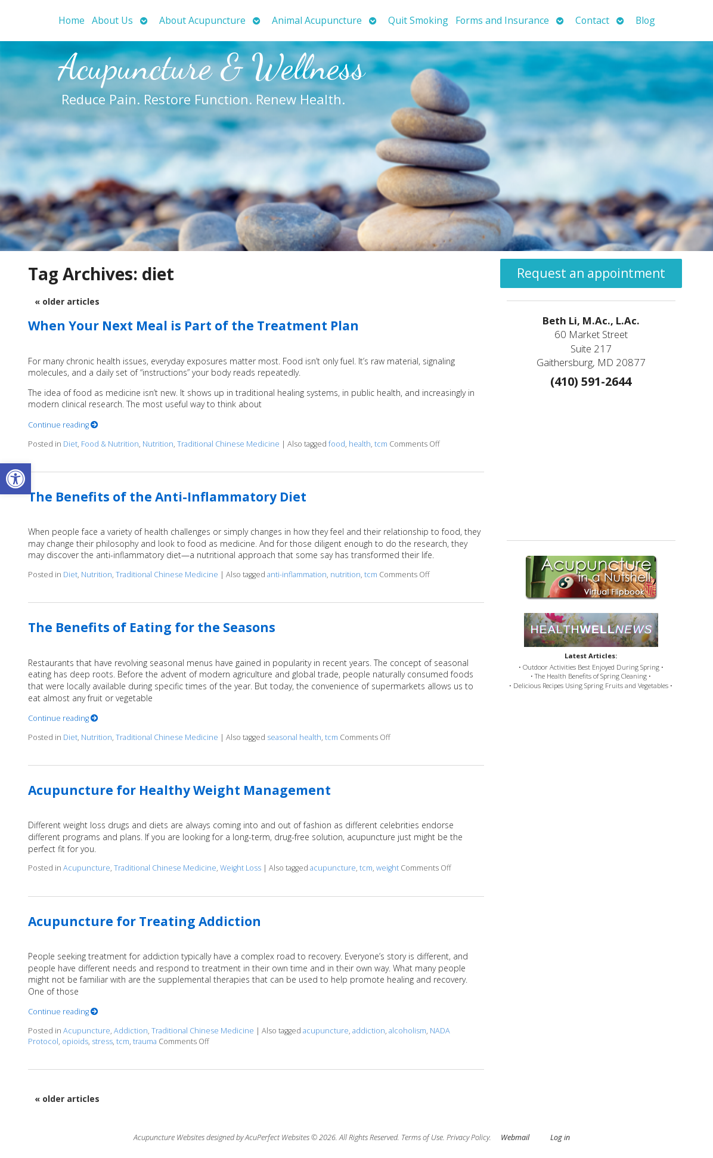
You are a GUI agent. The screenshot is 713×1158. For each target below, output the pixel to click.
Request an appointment (591, 273)
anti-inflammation (297, 574)
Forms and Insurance (502, 20)
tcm (381, 444)
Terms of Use (422, 1137)
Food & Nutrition (110, 444)
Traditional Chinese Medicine (228, 444)
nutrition (345, 574)
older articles (67, 301)
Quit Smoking (418, 20)
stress (102, 1041)
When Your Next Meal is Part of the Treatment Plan (193, 325)
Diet (70, 444)
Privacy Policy (468, 1137)
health (360, 444)
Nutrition (157, 444)
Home (71, 20)
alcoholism (407, 1031)
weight (387, 868)
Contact (592, 20)
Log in (560, 1137)
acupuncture (333, 868)
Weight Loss (240, 868)
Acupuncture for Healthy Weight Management (179, 790)
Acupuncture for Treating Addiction (144, 921)
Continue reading (63, 425)
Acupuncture (86, 868)
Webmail (515, 1137)
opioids (75, 1041)
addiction (368, 1031)
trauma (145, 1041)
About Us (112, 20)
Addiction (131, 1031)
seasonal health (294, 737)
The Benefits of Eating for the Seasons (151, 627)
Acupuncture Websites (169, 1137)
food (336, 444)
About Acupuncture (202, 20)
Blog (645, 20)
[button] (15, 478)
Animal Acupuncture (317, 20)
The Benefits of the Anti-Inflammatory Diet (167, 496)
